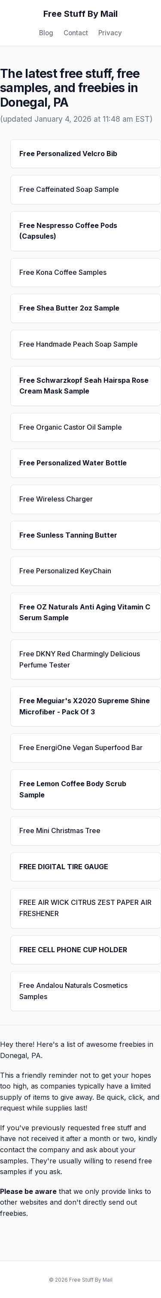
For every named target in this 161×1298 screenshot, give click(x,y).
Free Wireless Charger (56, 499)
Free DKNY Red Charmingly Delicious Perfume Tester (79, 659)
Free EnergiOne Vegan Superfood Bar (81, 747)
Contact (76, 33)
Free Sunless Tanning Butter (68, 535)
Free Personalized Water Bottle (73, 462)
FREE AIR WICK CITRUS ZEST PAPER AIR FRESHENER (85, 908)
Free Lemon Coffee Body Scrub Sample (72, 789)
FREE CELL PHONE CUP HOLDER (73, 949)
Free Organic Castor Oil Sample (70, 427)
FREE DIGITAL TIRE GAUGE (63, 866)
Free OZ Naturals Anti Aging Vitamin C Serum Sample (84, 612)
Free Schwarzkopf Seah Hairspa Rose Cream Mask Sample (84, 386)
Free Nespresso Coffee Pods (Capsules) (68, 231)
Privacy (110, 33)
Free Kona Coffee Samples (62, 272)
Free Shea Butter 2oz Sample (69, 308)
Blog (46, 33)
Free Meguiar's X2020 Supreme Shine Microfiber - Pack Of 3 (84, 706)
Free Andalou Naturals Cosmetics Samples (73, 991)
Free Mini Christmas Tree (59, 830)
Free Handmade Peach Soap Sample (78, 344)
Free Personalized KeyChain (65, 570)
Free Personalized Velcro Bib (68, 153)
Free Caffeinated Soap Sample (69, 189)
